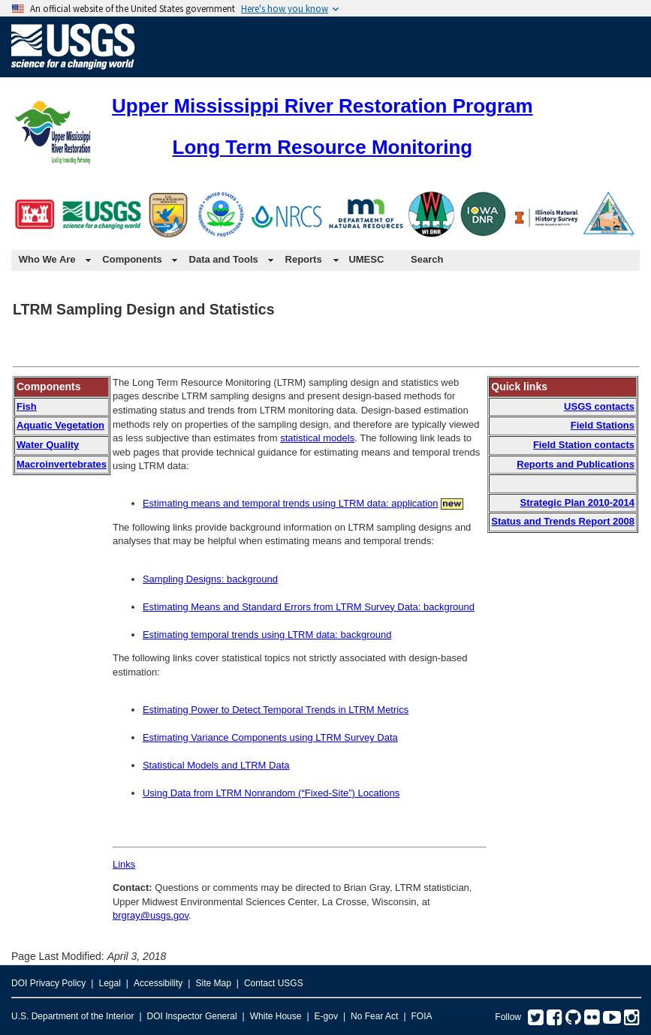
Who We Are (47, 259)
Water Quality (48, 444)
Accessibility (158, 983)
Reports (303, 259)
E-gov (326, 1016)
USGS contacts (599, 406)
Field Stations (602, 425)
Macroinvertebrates (62, 464)
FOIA (421, 1016)
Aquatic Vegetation (60, 425)
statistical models (317, 438)
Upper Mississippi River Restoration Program (322, 106)
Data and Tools (223, 259)
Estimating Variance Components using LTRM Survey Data (270, 737)
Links (124, 864)
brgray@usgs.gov (150, 915)
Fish (27, 406)
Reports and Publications (575, 464)
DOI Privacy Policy (48, 983)
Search (427, 259)
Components (131, 259)
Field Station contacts (583, 444)
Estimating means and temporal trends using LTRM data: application (291, 503)
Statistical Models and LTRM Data (216, 765)
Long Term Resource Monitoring (323, 147)
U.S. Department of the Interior (72, 1016)
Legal (109, 983)
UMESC (366, 259)
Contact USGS (273, 983)
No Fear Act (374, 1016)
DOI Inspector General (192, 1016)
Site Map (213, 983)
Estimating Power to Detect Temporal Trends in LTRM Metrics (275, 709)
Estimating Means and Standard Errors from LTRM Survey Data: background (309, 606)
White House (276, 1016)
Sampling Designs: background (210, 579)
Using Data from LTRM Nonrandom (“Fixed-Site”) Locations (271, 793)
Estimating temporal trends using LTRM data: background (267, 634)
